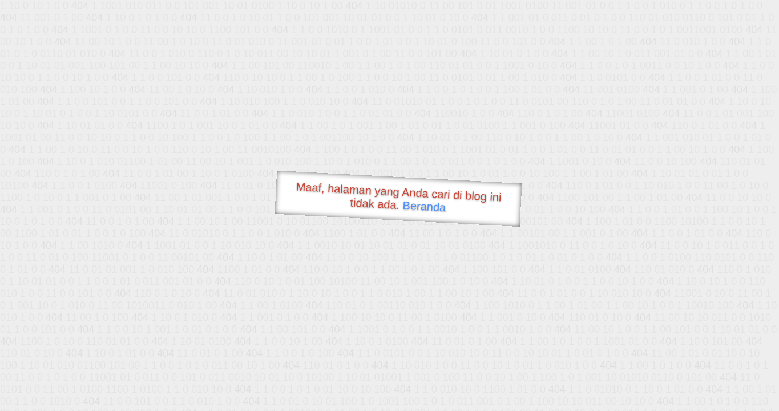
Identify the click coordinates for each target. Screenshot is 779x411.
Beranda (424, 206)
